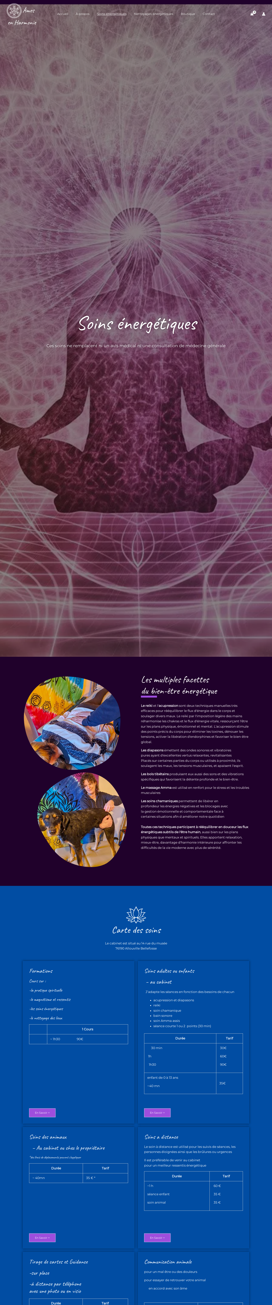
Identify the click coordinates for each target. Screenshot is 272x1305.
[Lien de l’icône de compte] (263, 14)
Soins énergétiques (112, 14)
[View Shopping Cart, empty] (252, 14)
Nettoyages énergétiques (153, 14)
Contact (209, 14)
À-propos (83, 14)
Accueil (62, 14)
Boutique (188, 14)
